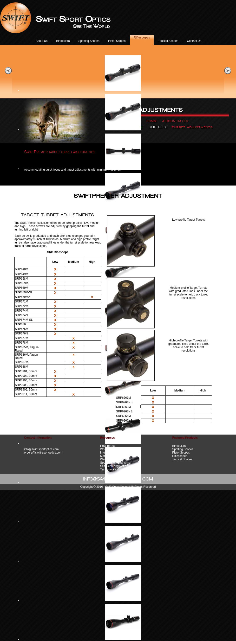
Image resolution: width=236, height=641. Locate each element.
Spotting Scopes (88, 41)
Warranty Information (113, 459)
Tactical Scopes (168, 41)
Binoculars (63, 41)
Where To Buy (109, 449)
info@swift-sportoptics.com (41, 449)
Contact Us (194, 41)
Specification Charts (113, 462)
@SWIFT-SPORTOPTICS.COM (123, 478)
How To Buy (108, 446)
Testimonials (108, 469)
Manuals (105, 456)
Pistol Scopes (117, 41)
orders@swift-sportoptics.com (43, 452)
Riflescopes (142, 37)
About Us (41, 41)
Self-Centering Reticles (115, 466)
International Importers (114, 452)
